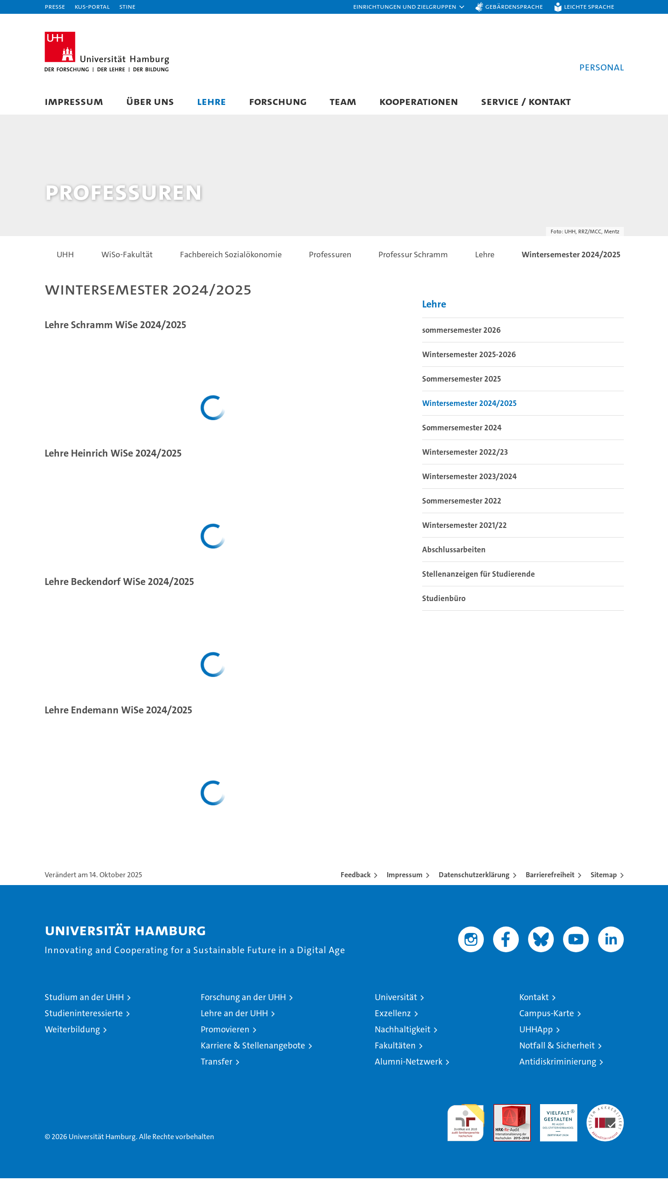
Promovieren (225, 1032)
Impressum (74, 101)
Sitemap (604, 877)
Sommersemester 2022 (461, 503)
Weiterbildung (72, 1032)
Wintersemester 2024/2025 (469, 406)
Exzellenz (393, 1016)
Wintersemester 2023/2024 (469, 479)
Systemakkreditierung (605, 1112)
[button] (409, 7)
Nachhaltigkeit (402, 1032)
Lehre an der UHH (234, 1016)
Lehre (211, 101)
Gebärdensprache (514, 6)
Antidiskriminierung (557, 1064)
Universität (396, 1000)
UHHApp (536, 1032)
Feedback (356, 877)
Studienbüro (443, 601)
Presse (55, 6)
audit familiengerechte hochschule (465, 1121)
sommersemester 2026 (461, 333)
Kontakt (534, 1000)
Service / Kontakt (526, 101)
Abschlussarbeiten (454, 552)
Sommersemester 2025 (461, 381)
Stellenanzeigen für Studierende (478, 577)
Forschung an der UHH (243, 1000)
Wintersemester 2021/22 (464, 528)
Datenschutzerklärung (474, 877)
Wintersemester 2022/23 (465, 455)
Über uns (150, 101)
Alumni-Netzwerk (408, 1064)
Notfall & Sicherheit (557, 1048)
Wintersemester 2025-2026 (469, 357)
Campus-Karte (546, 1016)
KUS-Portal (92, 6)
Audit (502, 1112)
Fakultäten (395, 1048)
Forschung (278, 101)
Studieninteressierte (84, 1016)
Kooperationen (418, 101)
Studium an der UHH (84, 1000)
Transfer (216, 1064)
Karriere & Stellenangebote (253, 1048)
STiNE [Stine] (127, 6)
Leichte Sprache (589, 6)
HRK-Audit (556, 1112)
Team (343, 101)
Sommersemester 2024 (461, 430)
